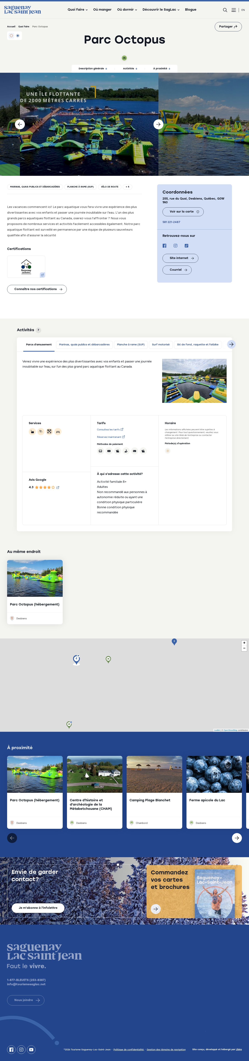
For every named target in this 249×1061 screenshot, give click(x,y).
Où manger (102, 10)
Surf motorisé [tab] (161, 344)
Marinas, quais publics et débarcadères (35, 187)
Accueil (11, 27)
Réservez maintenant (111, 437)
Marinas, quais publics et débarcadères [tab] (84, 344)
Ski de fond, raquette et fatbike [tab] (197, 344)
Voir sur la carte (184, 211)
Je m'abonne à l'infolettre (38, 911)
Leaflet (217, 730)
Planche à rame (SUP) (80, 187)
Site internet (182, 258)
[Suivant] (158, 124)
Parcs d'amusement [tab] (39, 344)
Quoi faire (23, 27)
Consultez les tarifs (110, 429)
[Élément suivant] (12, 838)
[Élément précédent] (237, 838)
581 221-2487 (171, 222)
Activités (130, 69)
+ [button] (244, 643)
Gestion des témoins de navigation (166, 1050)
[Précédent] (20, 124)
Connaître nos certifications (38, 289)
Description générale (93, 69)
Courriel (178, 270)
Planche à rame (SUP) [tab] (131, 344)
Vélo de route (109, 187)
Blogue (190, 10)
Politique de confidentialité (128, 1050)
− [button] (244, 648)
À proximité (161, 69)
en (243, 10)
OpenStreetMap (230, 730)
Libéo (239, 1050)
